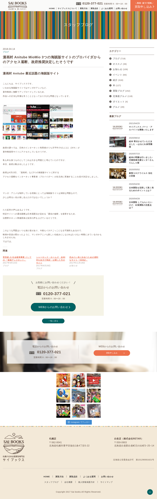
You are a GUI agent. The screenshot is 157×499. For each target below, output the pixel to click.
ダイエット (119, 101)
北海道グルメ (120, 96)
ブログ (116, 58)
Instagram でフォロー (79, 422)
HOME (52, 8)
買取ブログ (119, 91)
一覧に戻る (53, 321)
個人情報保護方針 (86, 482)
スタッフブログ (51, 482)
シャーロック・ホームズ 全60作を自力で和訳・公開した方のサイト (50, 260)
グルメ (116, 107)
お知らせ (117, 69)
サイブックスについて (67, 8)
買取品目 (94, 8)
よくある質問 (107, 8)
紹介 (115, 80)
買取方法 (84, 8)
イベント (117, 75)
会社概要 (68, 482)
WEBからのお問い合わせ (54, 307)
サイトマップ (106, 482)
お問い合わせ (121, 8)
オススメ (117, 64)
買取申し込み (115, 353)
